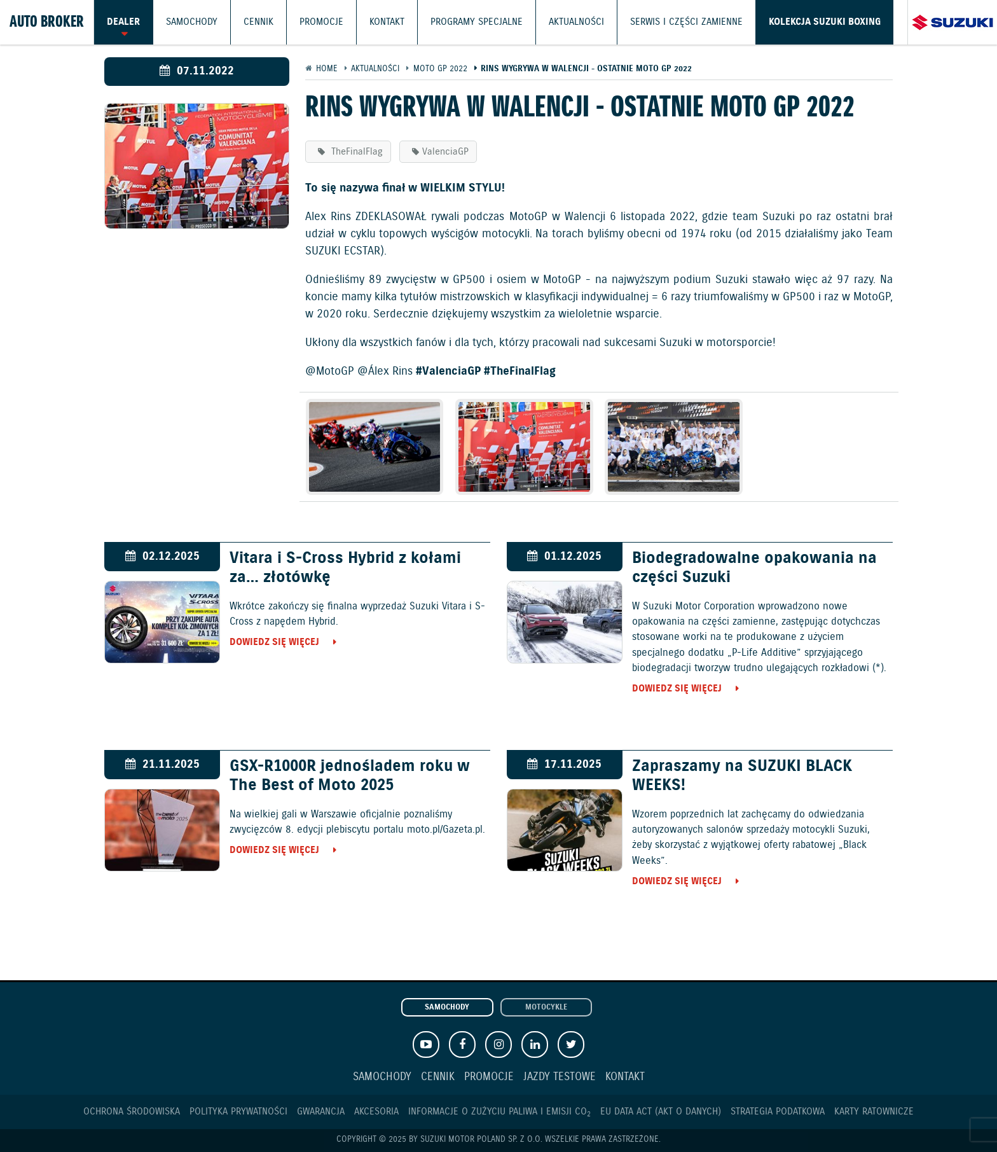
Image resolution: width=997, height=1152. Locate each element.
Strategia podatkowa (778, 1111)
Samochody (191, 22)
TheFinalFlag (355, 151)
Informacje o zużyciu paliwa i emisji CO (499, 1111)
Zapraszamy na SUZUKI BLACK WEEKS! (742, 776)
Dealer (123, 22)
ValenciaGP (445, 151)
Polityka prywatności (238, 1111)
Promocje (321, 22)
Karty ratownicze (874, 1111)
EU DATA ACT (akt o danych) (660, 1111)
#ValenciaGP (448, 371)
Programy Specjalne (476, 22)
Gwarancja (321, 1111)
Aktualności (576, 22)
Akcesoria (376, 1111)
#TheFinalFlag (520, 371)
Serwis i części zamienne (686, 22)
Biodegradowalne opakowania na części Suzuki (754, 568)
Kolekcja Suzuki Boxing (825, 22)
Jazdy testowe (559, 1077)
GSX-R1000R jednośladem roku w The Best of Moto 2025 (350, 776)
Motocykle (546, 1008)
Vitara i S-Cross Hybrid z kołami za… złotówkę (345, 568)
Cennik (258, 22)
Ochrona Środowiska (131, 1111)
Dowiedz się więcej (274, 642)
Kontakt (386, 22)
